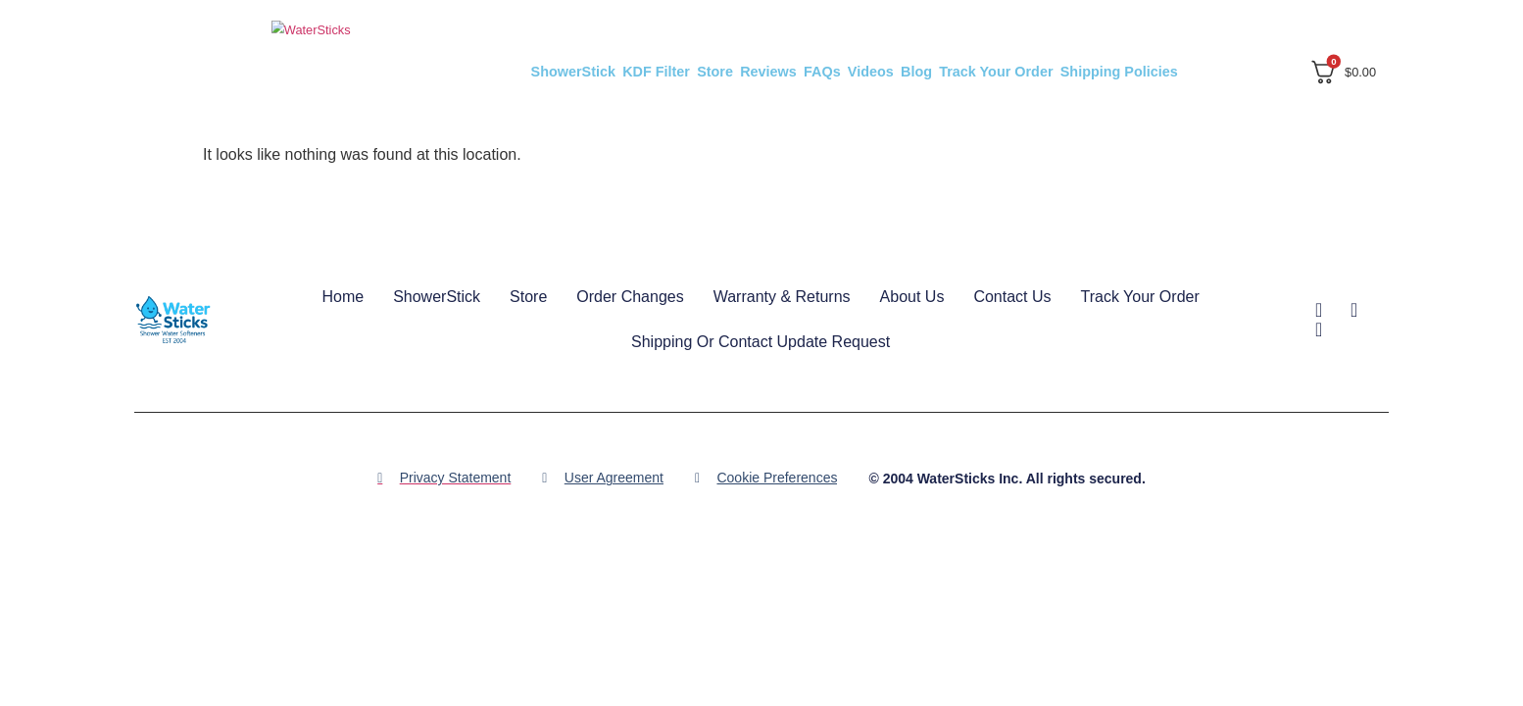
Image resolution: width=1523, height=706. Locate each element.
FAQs (822, 71)
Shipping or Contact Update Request (760, 341)
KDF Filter (656, 71)
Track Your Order (996, 71)
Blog (916, 71)
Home (342, 296)
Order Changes (629, 296)
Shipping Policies (1119, 71)
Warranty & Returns (782, 296)
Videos (871, 71)
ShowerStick (573, 71)
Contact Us (1012, 296)
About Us (912, 296)
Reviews (768, 71)
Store (715, 71)
